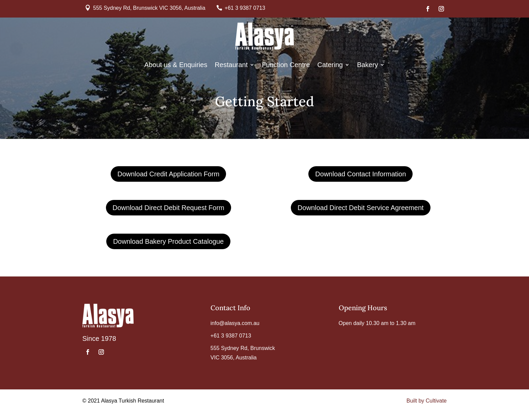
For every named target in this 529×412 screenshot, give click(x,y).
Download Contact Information (360, 174)
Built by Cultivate (427, 401)
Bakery (367, 65)
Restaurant (231, 65)
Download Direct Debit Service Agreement (361, 207)
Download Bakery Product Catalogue (168, 241)
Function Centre (286, 65)
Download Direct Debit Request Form (168, 207)
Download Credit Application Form (168, 174)
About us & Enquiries (175, 65)
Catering (330, 65)
